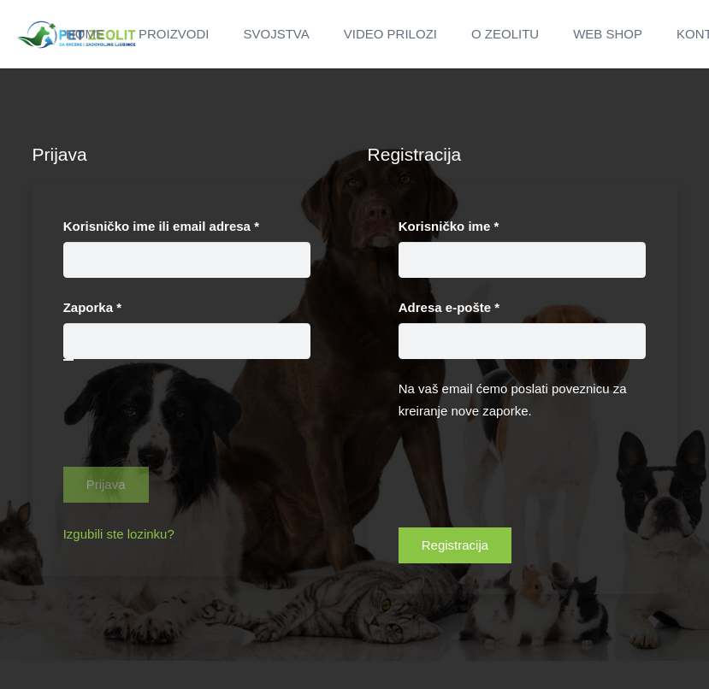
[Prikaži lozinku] (68, 360)
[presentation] (193, 433)
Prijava (106, 484)
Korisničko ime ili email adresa (187, 224)
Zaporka (122, 306)
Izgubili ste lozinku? (118, 534)
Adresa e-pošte (479, 306)
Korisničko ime (479, 224)
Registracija (455, 545)
